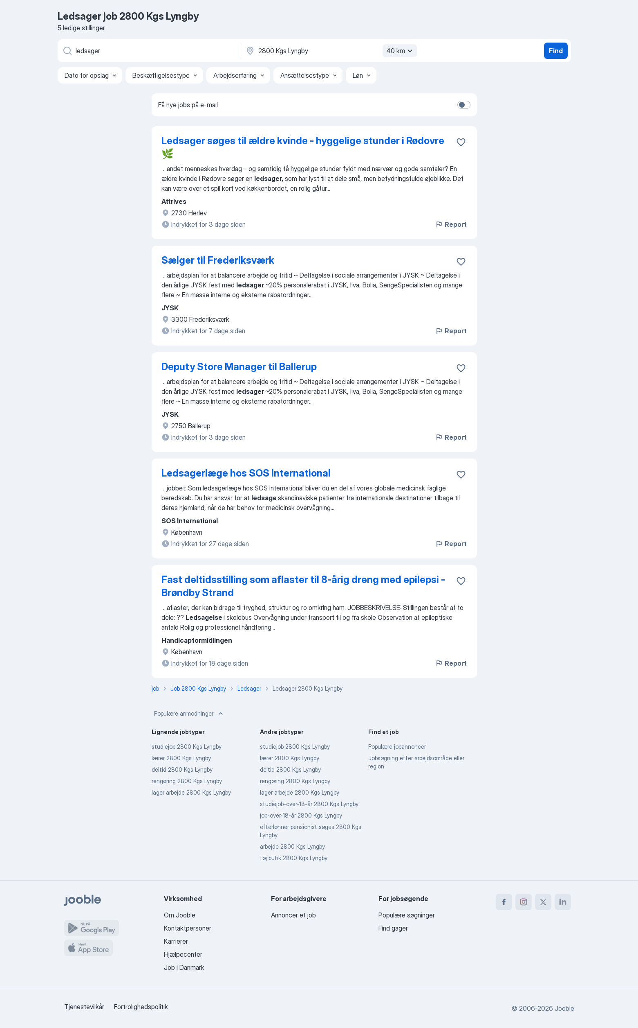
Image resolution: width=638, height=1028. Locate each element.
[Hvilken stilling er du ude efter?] (147, 50)
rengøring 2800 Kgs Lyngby (187, 780)
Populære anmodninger (189, 713)
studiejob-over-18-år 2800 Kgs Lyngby (309, 803)
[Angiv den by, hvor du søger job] (330, 50)
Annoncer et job (293, 915)
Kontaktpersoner (187, 928)
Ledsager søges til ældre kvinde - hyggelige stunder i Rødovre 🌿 (302, 147)
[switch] (463, 105)
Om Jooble (179, 915)
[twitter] (543, 902)
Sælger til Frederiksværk (217, 260)
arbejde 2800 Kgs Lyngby (292, 846)
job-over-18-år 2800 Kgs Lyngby (301, 815)
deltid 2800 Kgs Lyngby (182, 769)
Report (451, 224)
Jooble (564, 1008)
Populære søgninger (406, 915)
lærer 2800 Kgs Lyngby (181, 758)
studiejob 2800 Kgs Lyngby (187, 746)
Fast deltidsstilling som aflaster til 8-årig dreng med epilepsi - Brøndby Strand (303, 586)
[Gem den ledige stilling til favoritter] (461, 142)
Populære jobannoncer (397, 746)
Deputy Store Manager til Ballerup (239, 367)
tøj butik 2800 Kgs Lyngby (293, 857)
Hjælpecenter (183, 954)
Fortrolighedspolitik (141, 1007)
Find (556, 51)
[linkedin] (563, 902)
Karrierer (176, 941)
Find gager (393, 928)
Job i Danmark (184, 967)
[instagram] (523, 902)
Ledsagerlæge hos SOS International (246, 473)
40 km (400, 51)
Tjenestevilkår (84, 1007)
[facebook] (504, 902)
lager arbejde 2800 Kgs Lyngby (191, 792)
